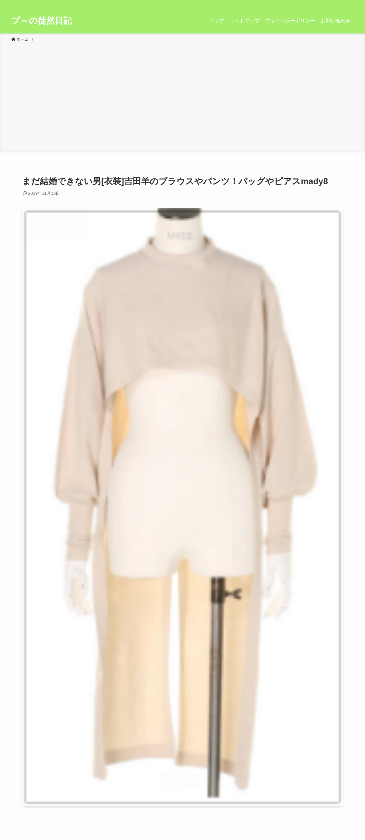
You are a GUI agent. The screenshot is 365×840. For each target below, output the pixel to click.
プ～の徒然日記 (41, 20)
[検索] (349, 4)
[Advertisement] (182, 96)
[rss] (339, 4)
